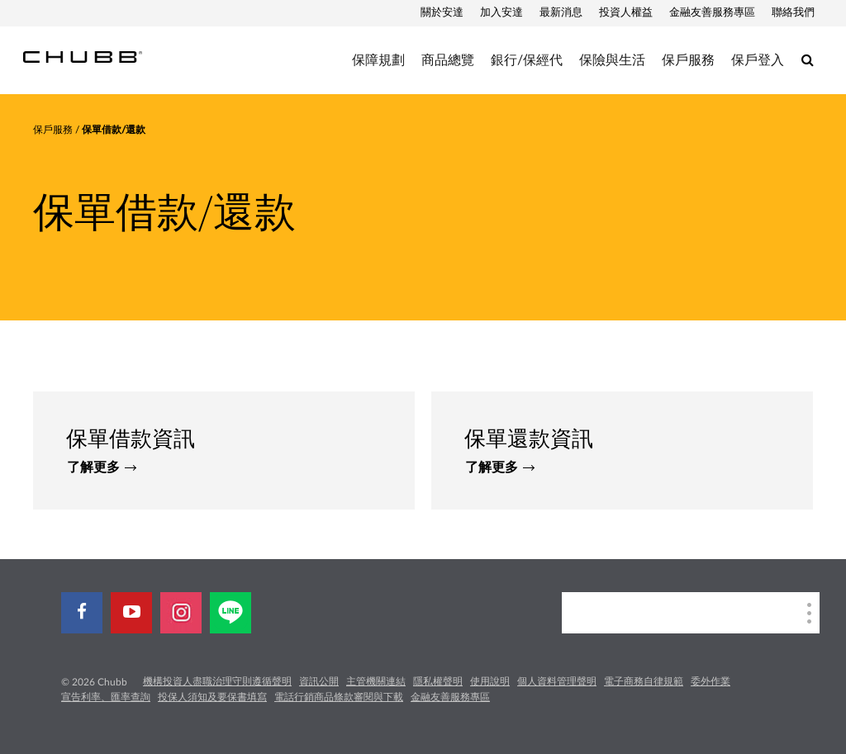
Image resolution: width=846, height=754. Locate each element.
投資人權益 (626, 12)
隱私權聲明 (438, 681)
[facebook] (81, 612)
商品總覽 (447, 60)
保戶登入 (757, 60)
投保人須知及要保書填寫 (212, 697)
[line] (230, 612)
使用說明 (490, 681)
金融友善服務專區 (712, 12)
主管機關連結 (376, 681)
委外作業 (710, 681)
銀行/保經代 (527, 60)
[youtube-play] (131, 612)
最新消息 (560, 12)
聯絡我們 (793, 12)
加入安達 (501, 12)
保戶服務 (688, 60)
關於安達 (442, 12)
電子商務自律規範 (643, 681)
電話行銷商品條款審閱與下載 (338, 697)
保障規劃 (378, 60)
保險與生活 (612, 60)
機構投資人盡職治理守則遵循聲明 (217, 681)
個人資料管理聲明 (556, 681)
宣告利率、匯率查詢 (105, 697)
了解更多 (101, 467)
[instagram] (181, 612)
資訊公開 (319, 681)
